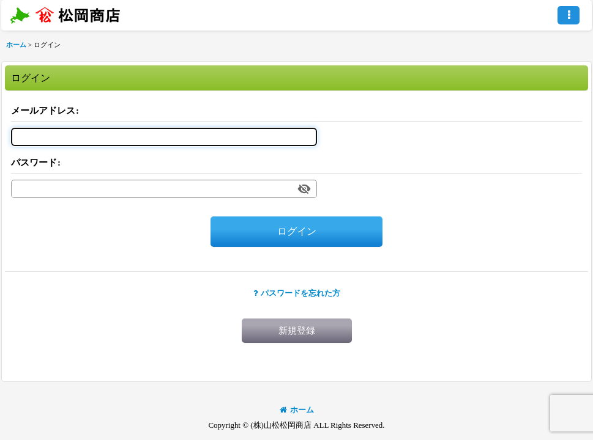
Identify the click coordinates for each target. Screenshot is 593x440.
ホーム (297, 409)
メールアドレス (43, 111)
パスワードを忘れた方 (296, 293)
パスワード (34, 162)
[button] (569, 15)
